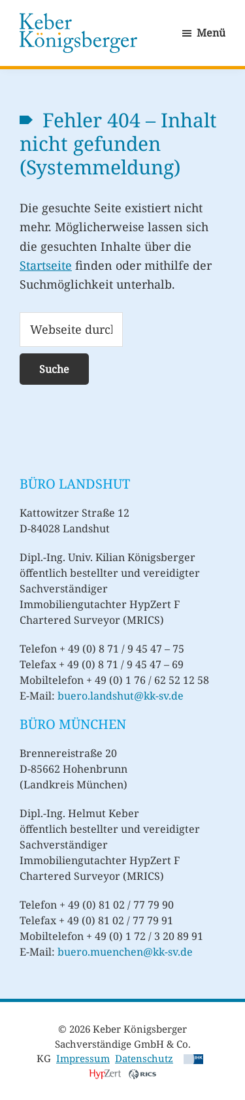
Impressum (83, 1058)
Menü (211, 32)
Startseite (46, 265)
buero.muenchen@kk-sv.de (125, 952)
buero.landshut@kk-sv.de (120, 695)
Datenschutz (144, 1058)
